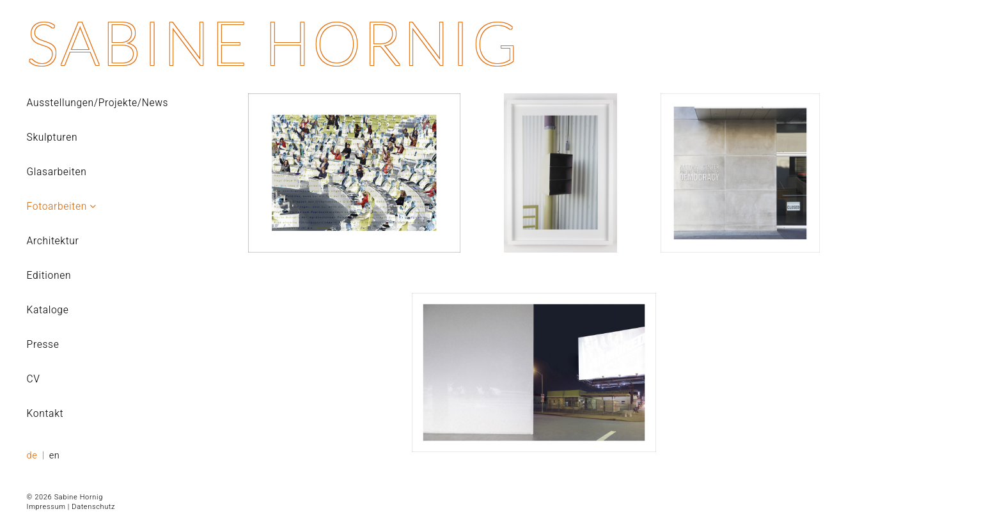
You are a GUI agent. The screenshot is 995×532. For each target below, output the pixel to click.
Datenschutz (93, 506)
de (33, 455)
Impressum (46, 506)
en (54, 455)
